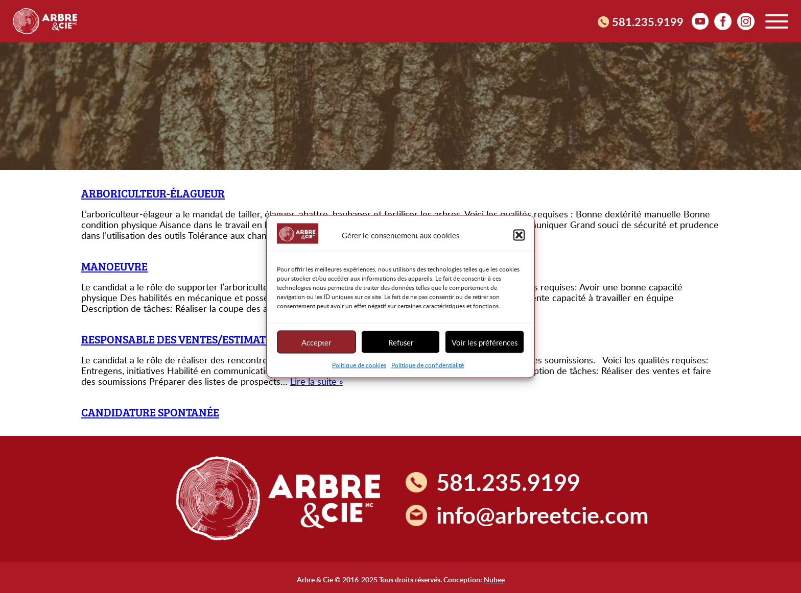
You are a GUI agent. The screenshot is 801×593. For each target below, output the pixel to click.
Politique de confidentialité (427, 365)
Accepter (316, 342)
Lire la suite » (316, 381)
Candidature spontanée (150, 412)
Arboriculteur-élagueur (153, 193)
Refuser (400, 342)
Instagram (746, 21)
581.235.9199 (648, 21)
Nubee (494, 579)
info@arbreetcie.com (542, 515)
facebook (723, 21)
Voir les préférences (484, 342)
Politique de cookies (359, 365)
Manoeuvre (114, 266)
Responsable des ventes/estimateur (183, 339)
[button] (519, 235)
